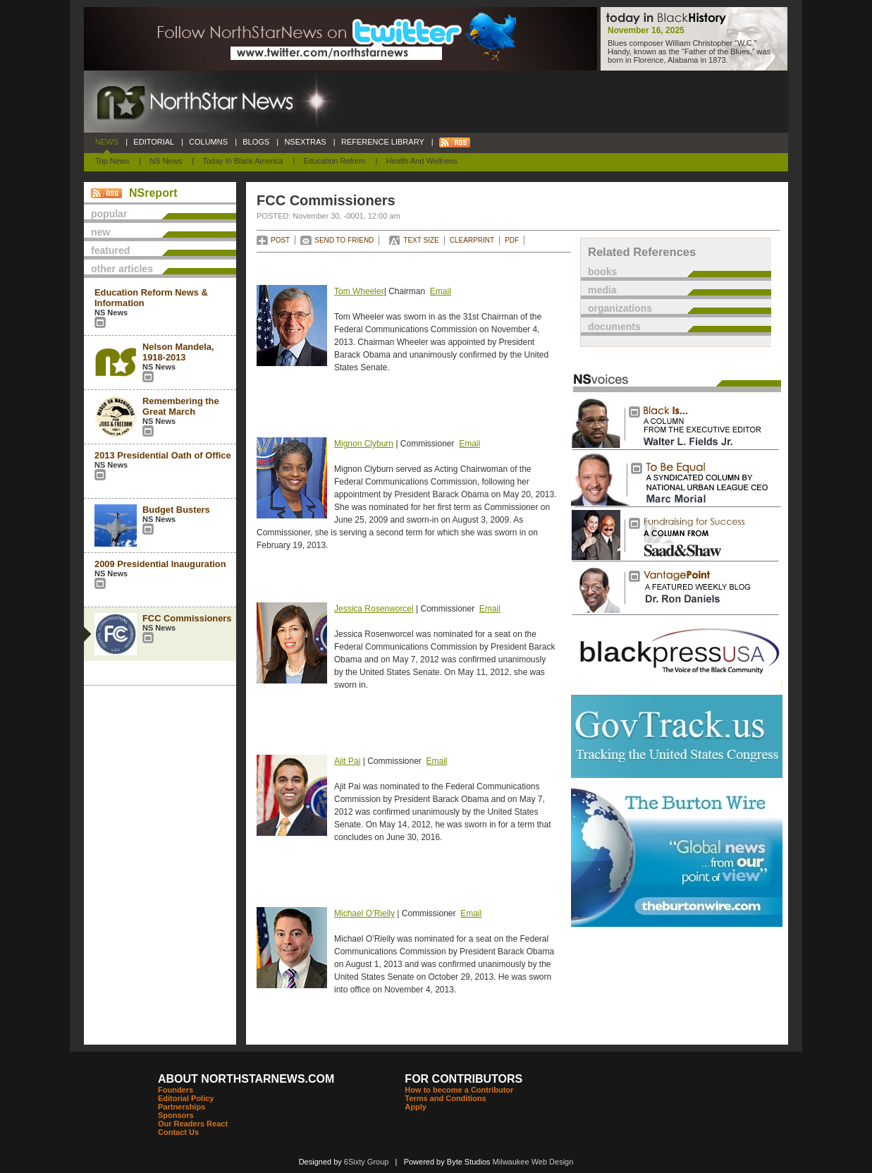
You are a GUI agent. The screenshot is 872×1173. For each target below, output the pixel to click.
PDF (512, 240)
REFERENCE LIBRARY (383, 142)
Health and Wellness (422, 161)
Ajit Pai (347, 761)
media (602, 290)
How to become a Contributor (459, 1090)
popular (109, 213)
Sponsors (176, 1115)
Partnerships (181, 1106)
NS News (165, 161)
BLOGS (256, 142)
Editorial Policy (186, 1098)
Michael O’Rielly (364, 913)
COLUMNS (208, 142)
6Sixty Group (366, 1161)
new (100, 232)
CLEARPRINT (472, 240)
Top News (112, 161)
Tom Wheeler (359, 291)
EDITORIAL (153, 142)
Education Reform (334, 161)
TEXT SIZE (420, 240)
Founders (175, 1090)
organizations (620, 308)
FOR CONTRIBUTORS (463, 1079)
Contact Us (178, 1132)
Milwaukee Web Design (533, 1161)
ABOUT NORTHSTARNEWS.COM (246, 1079)
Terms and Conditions (445, 1098)
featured (110, 250)
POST (280, 240)
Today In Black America (242, 161)
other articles (122, 268)
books (602, 271)
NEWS (107, 142)
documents (614, 326)
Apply (415, 1106)
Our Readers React (193, 1123)
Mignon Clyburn (363, 444)
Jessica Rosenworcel (374, 609)
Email (440, 291)
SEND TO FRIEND (344, 240)
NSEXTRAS (305, 142)
